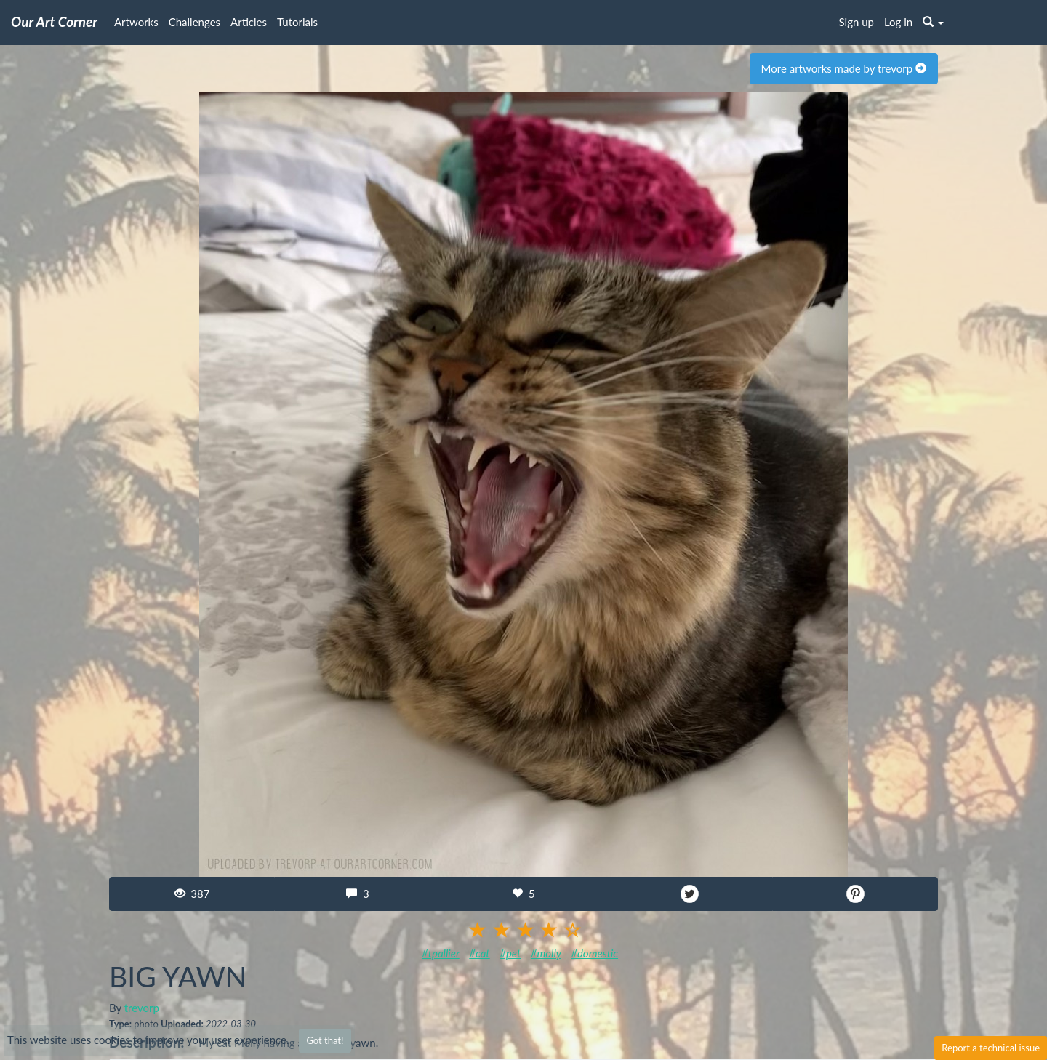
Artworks (136, 21)
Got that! (324, 1040)
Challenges (194, 21)
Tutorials (297, 21)
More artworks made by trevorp (843, 68)
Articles (248, 21)
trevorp (141, 1007)
